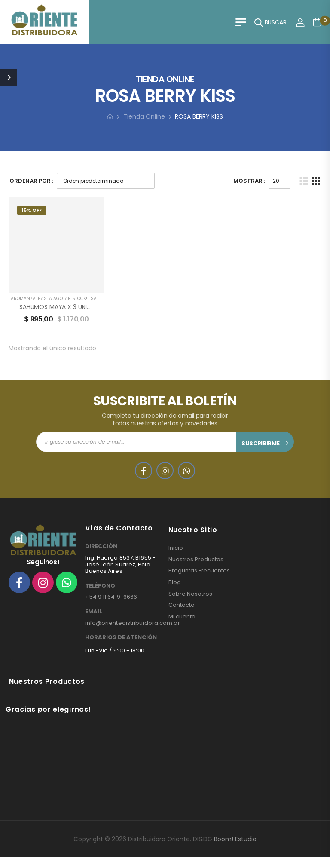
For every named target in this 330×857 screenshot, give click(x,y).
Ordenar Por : (31, 181)
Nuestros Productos (195, 559)
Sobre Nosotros (190, 594)
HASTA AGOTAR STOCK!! (63, 298)
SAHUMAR (102, 298)
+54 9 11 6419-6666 (111, 597)
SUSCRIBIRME (260, 443)
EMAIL (93, 611)
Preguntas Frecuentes (199, 570)
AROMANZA (23, 298)
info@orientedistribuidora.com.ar (132, 623)
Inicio (175, 548)
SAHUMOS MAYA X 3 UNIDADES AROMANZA (79, 307)
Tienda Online (144, 116)
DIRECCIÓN (101, 546)
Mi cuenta (182, 616)
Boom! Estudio (235, 839)
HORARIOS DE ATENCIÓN (121, 637)
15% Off (32, 210)
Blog (174, 582)
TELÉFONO (100, 585)
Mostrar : (249, 181)
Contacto (181, 605)
